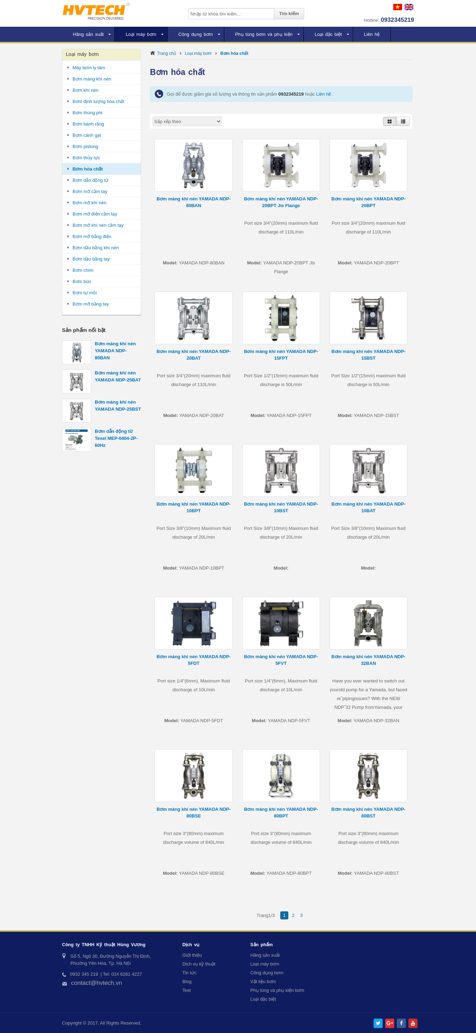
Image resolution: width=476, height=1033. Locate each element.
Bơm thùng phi (87, 112)
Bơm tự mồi (85, 292)
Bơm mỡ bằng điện (92, 236)
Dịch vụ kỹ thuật (198, 964)
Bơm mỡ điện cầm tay (95, 214)
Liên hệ (324, 94)
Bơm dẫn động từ (90, 180)
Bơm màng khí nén (92, 79)
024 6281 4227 (126, 974)
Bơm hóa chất (234, 53)
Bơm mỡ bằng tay (91, 304)
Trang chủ (166, 53)
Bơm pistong (85, 146)
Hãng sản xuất (265, 955)
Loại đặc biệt (263, 999)
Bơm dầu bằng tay (91, 259)
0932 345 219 (84, 974)
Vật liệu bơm (263, 981)
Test (186, 990)
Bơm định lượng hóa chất (98, 101)
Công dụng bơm (266, 972)
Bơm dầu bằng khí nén (96, 247)
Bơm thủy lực (86, 157)
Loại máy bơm (198, 53)
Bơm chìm (83, 270)
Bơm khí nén (86, 90)
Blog (187, 981)
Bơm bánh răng (88, 124)
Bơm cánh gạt (87, 135)
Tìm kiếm (289, 13)
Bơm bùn (82, 281)
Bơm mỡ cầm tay (90, 191)
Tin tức (189, 972)
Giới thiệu (192, 955)
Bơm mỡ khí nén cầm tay (98, 225)
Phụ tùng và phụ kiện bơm (277, 990)
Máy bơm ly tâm (89, 67)
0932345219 (397, 20)
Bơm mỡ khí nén (89, 202)
